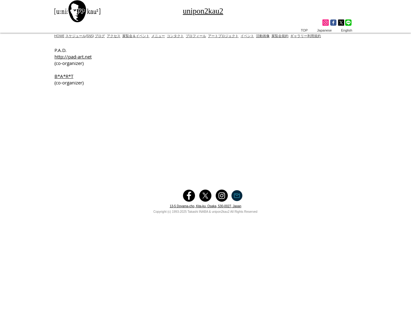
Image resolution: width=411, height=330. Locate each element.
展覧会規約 (279, 35)
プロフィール (196, 35)
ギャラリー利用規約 (305, 35)
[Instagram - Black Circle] (222, 196)
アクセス (113, 35)
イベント (247, 35)
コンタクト (175, 35)
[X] (341, 22)
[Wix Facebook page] (333, 22)
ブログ (100, 35)
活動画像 (263, 35)
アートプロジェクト (223, 35)
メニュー (158, 35)
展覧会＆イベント (135, 35)
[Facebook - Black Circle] (189, 196)
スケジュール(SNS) (79, 35)
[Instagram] (325, 22)
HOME (59, 35)
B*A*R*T (63, 76)
